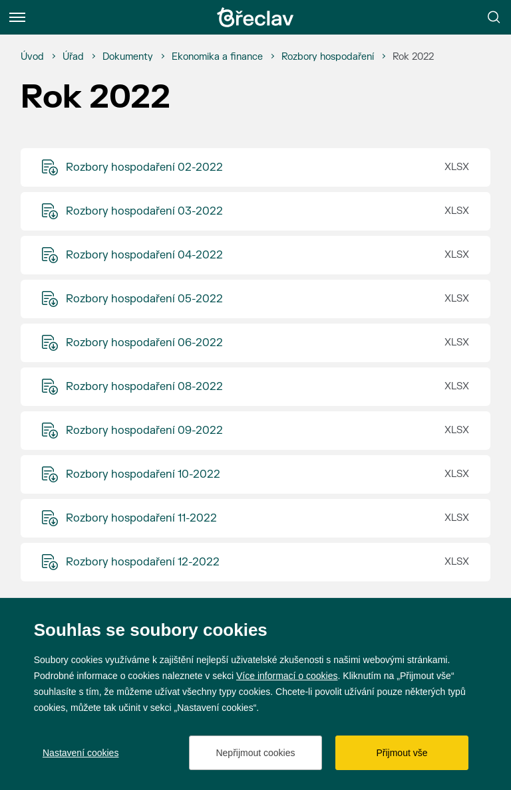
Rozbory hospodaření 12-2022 (143, 562)
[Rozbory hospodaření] (327, 57)
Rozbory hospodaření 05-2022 (144, 299)
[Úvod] (32, 57)
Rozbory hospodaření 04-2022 (144, 255)
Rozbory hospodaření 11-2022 (141, 518)
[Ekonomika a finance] (217, 57)
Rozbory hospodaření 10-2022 (143, 474)
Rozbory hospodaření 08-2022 (144, 386)
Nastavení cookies (80, 752)
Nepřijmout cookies (255, 752)
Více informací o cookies (287, 675)
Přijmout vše (401, 752)
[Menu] (17, 17)
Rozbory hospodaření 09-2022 (144, 430)
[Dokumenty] (127, 57)
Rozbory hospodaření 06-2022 (144, 342)
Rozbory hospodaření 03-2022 (144, 211)
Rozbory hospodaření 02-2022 (144, 167)
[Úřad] (73, 57)
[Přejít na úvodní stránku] (255, 17)
